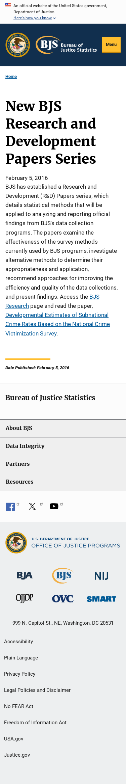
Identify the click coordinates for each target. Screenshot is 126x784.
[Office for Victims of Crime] (63, 598)
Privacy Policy (19, 674)
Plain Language (21, 658)
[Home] (66, 45)
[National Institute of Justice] (101, 573)
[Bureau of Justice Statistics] (63, 580)
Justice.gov (17, 755)
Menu (111, 44)
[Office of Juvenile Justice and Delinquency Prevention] (24, 600)
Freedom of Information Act (35, 723)
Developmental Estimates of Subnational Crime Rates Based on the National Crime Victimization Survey (57, 324)
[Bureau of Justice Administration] (25, 572)
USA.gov (13, 739)
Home (11, 76)
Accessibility (18, 642)
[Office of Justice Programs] (17, 44)
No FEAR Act (18, 706)
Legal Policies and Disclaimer (37, 690)
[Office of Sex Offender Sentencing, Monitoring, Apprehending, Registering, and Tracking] (101, 597)
